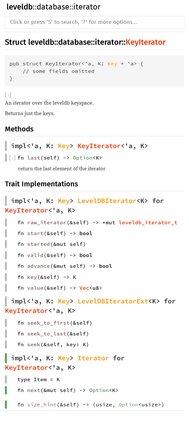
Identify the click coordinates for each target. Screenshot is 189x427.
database (53, 7)
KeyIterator (145, 42)
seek (33, 344)
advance (38, 266)
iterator (86, 7)
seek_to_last (46, 333)
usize (104, 404)
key (32, 277)
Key (112, 63)
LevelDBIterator (106, 200)
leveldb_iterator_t (148, 222)
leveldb (20, 6)
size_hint (42, 404)
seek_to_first (48, 322)
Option (83, 157)
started (38, 244)
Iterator (93, 358)
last (33, 157)
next (33, 390)
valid (35, 255)
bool (86, 233)
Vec (84, 287)
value (35, 287)
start (35, 233)
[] (8, 95)
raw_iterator (46, 222)
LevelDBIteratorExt (112, 301)
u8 (96, 287)
